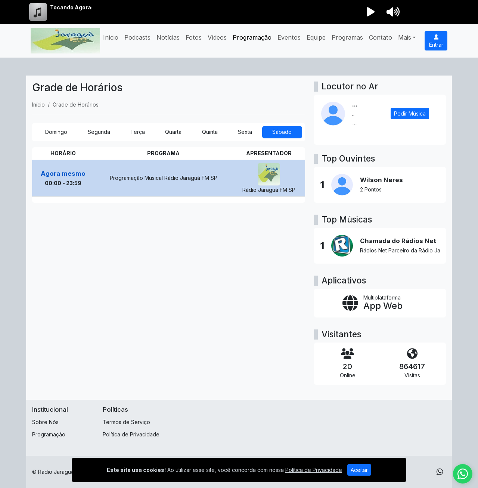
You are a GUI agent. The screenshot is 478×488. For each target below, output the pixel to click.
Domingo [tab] (56, 132)
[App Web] (380, 303)
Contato (380, 37)
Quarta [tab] (173, 132)
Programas (347, 37)
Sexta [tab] (245, 132)
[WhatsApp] (440, 471)
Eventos (289, 37)
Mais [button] (404, 37)
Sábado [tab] (282, 132)
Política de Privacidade (131, 434)
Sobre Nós (45, 422)
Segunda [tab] (99, 132)
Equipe (316, 37)
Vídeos (217, 37)
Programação (252, 37)
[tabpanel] (168, 175)
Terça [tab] (137, 132)
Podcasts (137, 37)
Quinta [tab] (210, 132)
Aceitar (359, 470)
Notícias (168, 37)
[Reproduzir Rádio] (370, 12)
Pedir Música (410, 113)
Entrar (436, 41)
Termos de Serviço (126, 422)
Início (110, 37)
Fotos (194, 37)
